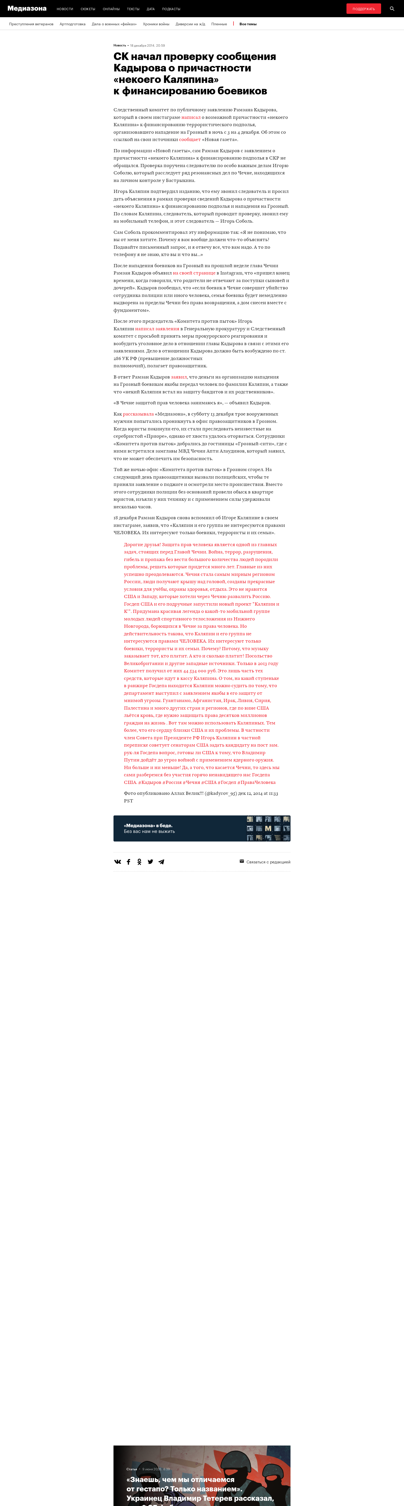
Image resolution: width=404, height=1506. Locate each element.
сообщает (190, 140)
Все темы (248, 24)
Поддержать (364, 8)
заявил (179, 377)
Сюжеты (88, 8)
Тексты (133, 8)
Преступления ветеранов (31, 23)
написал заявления (157, 329)
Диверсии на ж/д (190, 23)
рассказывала (138, 414)
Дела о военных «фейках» (114, 23)
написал (191, 117)
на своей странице (194, 273)
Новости (65, 8)
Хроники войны (156, 23)
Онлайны (111, 8)
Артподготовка (73, 23)
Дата (151, 8)
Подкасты (171, 8)
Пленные (219, 23)
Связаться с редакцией (265, 861)
